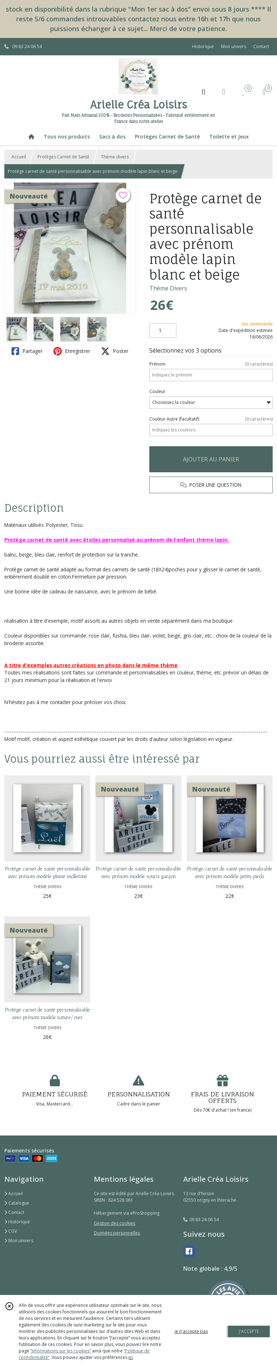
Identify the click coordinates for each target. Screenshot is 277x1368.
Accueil (19, 157)
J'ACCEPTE (249, 1331)
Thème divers (115, 157)
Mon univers (18, 1240)
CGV (10, 1231)
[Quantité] (162, 330)
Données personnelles (117, 1233)
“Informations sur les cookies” (60, 1351)
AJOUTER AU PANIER (211, 459)
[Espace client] (223, 91)
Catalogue (16, 1203)
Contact (261, 46)
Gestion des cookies (114, 1223)
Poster (114, 351)
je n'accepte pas (191, 1331)
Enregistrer (71, 351)
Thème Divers (168, 288)
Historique (17, 1222)
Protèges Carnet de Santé (63, 157)
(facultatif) (211, 419)
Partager (27, 351)
